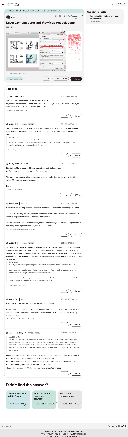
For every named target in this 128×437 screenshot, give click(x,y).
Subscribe (62, 78)
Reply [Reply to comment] (77, 116)
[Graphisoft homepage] (117, 426)
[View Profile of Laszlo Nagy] (17, 333)
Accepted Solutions (45, 404)
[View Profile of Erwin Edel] (13, 203)
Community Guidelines (76, 434)
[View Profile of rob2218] (14, 17)
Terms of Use (60, 434)
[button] (44, 78)
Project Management (14, 79)
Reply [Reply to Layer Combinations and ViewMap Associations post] (77, 79)
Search (105, 4)
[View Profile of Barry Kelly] (14, 164)
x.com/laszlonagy (53, 368)
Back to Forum (17, 404)
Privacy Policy (47, 434)
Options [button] (80, 11)
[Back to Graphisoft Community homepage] (14, 4)
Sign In (121, 4)
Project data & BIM (96, 22)
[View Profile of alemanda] (13, 96)
